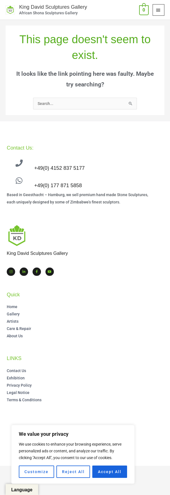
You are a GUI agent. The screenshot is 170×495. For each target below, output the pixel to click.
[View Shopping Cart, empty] (143, 9)
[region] (73, 454)
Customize (36, 471)
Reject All (73, 471)
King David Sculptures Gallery (52, 7)
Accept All (109, 471)
